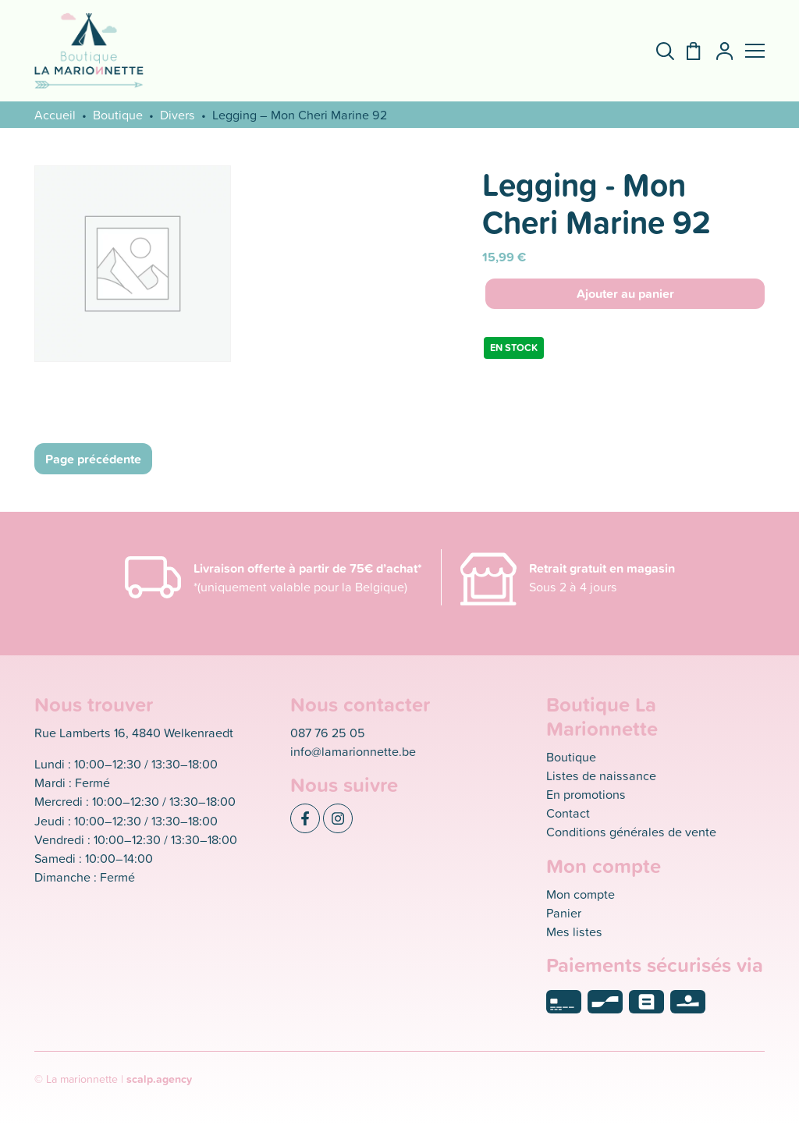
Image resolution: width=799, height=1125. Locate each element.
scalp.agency (159, 1079)
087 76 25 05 (327, 732)
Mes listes (574, 931)
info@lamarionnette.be (353, 751)
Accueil (55, 114)
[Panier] (687, 51)
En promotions (586, 794)
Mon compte (580, 894)
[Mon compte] (718, 51)
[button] (755, 50)
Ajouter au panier (625, 293)
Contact (568, 813)
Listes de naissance (601, 775)
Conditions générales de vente (631, 831)
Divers (177, 114)
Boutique (118, 114)
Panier (563, 912)
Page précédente (93, 458)
